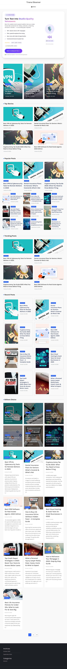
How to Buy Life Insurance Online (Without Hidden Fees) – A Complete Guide (25, 358)
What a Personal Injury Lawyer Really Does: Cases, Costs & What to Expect (56, 382)
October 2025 (6, 651)
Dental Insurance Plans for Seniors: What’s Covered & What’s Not (32, 186)
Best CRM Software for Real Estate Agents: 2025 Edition (16, 198)
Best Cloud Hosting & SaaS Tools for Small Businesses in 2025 (57, 198)
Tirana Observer (33, 2)
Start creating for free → (13, 51)
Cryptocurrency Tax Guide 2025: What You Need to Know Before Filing (54, 186)
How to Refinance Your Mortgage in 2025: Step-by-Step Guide (57, 210)
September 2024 (7, 654)
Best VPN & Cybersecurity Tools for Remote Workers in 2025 (12, 186)
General (8, 84)
